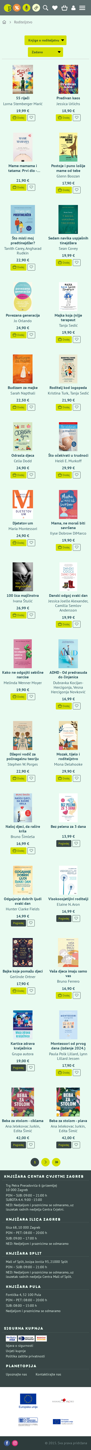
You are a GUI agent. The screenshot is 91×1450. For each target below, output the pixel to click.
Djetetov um (23, 523)
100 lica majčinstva (23, 595)
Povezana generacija (23, 315)
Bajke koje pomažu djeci (23, 971)
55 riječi (22, 97)
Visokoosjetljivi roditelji (68, 898)
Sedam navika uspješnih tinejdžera (68, 240)
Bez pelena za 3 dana (68, 826)
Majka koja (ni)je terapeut (68, 317)
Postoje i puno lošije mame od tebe (68, 168)
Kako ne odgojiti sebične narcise (22, 674)
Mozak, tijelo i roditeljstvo (68, 756)
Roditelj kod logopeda (68, 387)
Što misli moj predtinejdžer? (23, 240)
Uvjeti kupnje (16, 1351)
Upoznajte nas (16, 1374)
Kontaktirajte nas (48, 1374)
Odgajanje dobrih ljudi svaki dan (22, 901)
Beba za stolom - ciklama (22, 1120)
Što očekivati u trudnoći (68, 455)
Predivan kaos (68, 97)
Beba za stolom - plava (68, 1120)
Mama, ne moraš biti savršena (68, 525)
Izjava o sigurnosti (19, 1345)
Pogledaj (63, 843)
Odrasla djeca (22, 455)
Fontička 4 (13, 1295)
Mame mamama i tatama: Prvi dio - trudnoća (22, 170)
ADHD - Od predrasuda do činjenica (68, 674)
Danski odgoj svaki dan (68, 595)
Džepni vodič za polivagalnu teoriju (23, 756)
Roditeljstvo (23, 22)
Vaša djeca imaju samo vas (68, 973)
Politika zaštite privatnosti (25, 1356)
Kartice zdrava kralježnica (23, 1045)
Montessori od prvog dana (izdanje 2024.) (68, 1045)
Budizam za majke (23, 387)
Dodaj (18, 117)
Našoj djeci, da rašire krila (23, 828)
